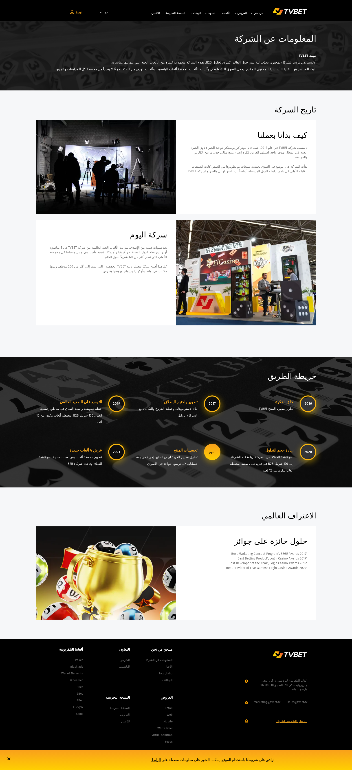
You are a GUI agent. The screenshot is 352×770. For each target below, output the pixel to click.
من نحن (258, 13)
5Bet (80, 693)
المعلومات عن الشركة (159, 660)
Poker (79, 660)
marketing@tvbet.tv (267, 702)
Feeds (169, 741)
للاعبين (155, 13)
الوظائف (196, 13)
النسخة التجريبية (175, 13)
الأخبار (169, 666)
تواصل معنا (166, 673)
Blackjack (76, 666)
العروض (242, 13)
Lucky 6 (78, 707)
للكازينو (125, 660)
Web (170, 714)
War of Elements (72, 673)
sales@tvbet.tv (297, 702)
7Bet (80, 700)
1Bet (80, 687)
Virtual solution (162, 735)
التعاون (212, 13)
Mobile (168, 721)
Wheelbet (76, 680)
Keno (79, 713)
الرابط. (156, 760)
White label (165, 728)
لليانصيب (124, 666)
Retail (169, 708)
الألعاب (226, 13)
